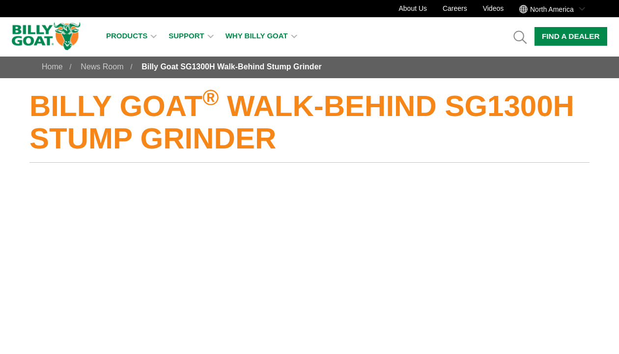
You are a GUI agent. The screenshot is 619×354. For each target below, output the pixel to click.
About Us (412, 8)
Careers (455, 8)
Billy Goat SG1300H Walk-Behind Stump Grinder (231, 66)
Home (52, 66)
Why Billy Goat (261, 35)
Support (191, 35)
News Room (102, 66)
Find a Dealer (571, 36)
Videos (493, 8)
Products (131, 35)
